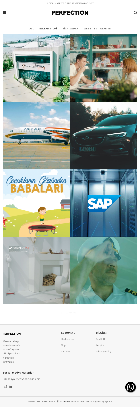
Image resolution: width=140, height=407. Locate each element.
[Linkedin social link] (10, 386)
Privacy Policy (103, 352)
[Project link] (36, 68)
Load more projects (70, 313)
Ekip (63, 345)
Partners (65, 352)
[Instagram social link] (5, 386)
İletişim (100, 345)
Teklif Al (100, 339)
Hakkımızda (67, 339)
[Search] (135, 12)
